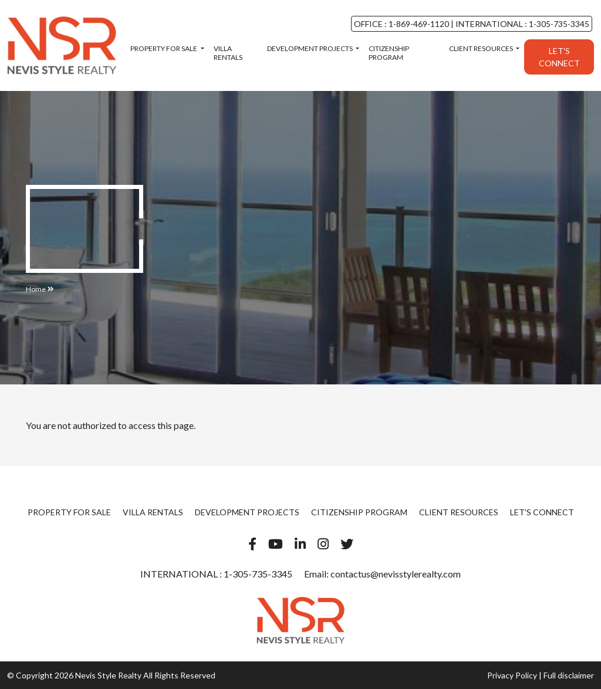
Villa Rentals (228, 53)
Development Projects (310, 48)
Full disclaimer (568, 675)
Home (36, 289)
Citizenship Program (389, 53)
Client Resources (481, 48)
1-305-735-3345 (257, 573)
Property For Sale (164, 48)
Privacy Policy (512, 675)
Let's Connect (559, 57)
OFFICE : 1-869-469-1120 (402, 24)
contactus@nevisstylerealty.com (395, 573)
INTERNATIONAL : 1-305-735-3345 (521, 24)
